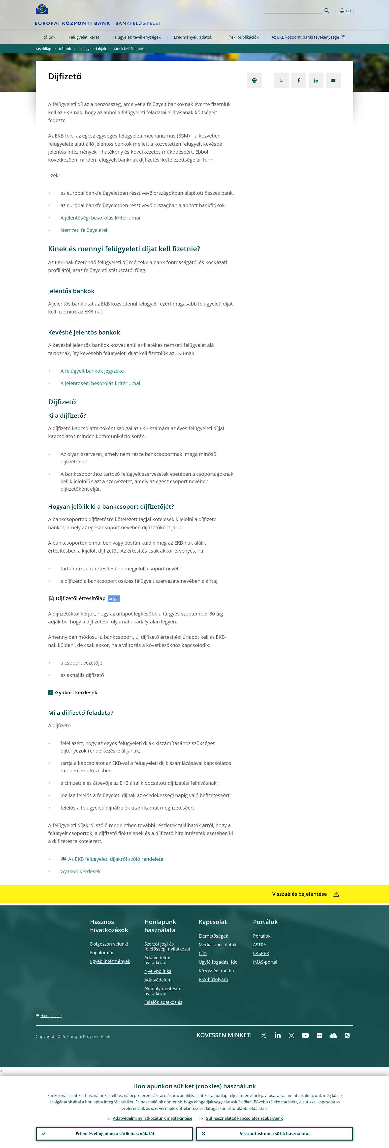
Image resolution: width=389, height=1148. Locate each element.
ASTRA (259, 945)
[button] (336, 10)
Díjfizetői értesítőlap (80, 598)
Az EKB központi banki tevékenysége (309, 37)
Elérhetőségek (213, 936)
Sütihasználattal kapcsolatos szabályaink (244, 1117)
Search (327, 10)
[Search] (298, 10)
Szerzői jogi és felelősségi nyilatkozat (167, 946)
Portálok (261, 936)
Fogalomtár (102, 952)
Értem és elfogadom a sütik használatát (114, 1133)
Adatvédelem (158, 980)
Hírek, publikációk (242, 37)
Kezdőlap (43, 48)
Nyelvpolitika (157, 971)
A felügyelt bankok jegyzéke (92, 370)
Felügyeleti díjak (92, 48)
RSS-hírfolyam (213, 979)
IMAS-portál (265, 962)
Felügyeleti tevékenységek (136, 37)
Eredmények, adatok (193, 37)
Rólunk (48, 37)
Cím (203, 953)
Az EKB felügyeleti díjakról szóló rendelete (115, 859)
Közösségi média (216, 971)
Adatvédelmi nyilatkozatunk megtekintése (152, 1117)
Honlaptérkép (51, 1015)
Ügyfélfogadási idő (218, 962)
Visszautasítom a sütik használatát (274, 1133)
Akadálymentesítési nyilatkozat (164, 990)
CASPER (261, 953)
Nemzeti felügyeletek (85, 230)
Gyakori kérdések (76, 692)
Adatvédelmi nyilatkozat (157, 959)
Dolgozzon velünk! (109, 944)
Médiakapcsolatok (217, 945)
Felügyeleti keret (84, 37)
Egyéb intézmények (110, 961)
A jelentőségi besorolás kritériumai (100, 217)
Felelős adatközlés (163, 1002)
